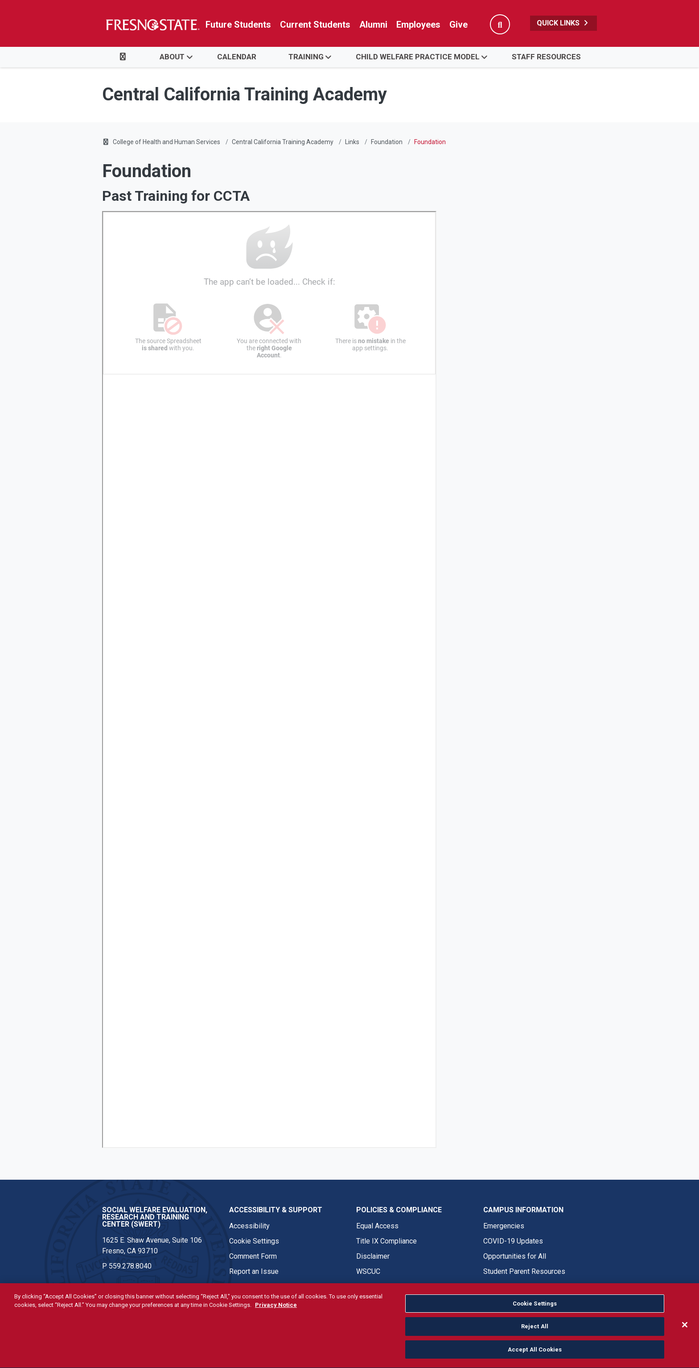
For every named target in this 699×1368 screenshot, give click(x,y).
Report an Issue (254, 1271)
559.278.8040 (130, 1266)
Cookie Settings (254, 1241)
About (172, 56)
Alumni (373, 24)
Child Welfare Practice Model (418, 56)
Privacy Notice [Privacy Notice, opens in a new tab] (276, 1311)
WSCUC (368, 1271)
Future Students (238, 24)
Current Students (315, 24)
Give (458, 24)
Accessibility (249, 1226)
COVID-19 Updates (513, 1241)
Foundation (387, 141)
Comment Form (253, 1256)
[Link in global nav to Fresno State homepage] (152, 24)
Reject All (534, 1332)
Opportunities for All (514, 1256)
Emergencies (503, 1226)
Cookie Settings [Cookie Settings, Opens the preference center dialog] (535, 1309)
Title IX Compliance (386, 1241)
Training (306, 56)
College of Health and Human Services (166, 141)
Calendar (236, 56)
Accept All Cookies (535, 1355)
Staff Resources (546, 56)
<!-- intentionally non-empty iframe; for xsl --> (269, 679)
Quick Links (563, 23)
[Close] (685, 1330)
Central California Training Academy (282, 141)
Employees (418, 24)
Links (352, 141)
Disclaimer (373, 1256)
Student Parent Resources (524, 1271)
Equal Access (377, 1226)
